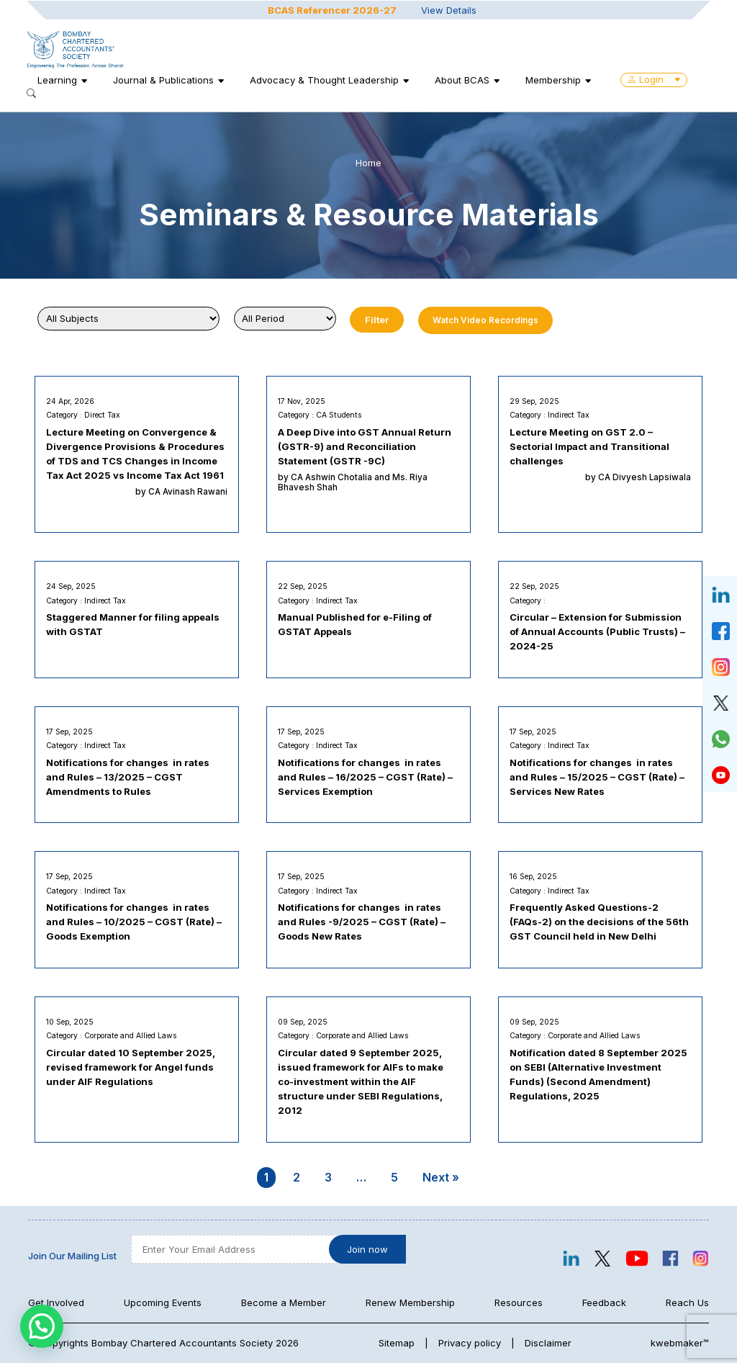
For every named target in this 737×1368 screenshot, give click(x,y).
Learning (58, 80)
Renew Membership (410, 1307)
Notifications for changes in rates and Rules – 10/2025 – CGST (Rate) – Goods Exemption (134, 925)
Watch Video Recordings (485, 320)
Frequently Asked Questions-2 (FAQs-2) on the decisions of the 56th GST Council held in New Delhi (599, 925)
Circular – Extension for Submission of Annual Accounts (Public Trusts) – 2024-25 (598, 633)
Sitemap (397, 1348)
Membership (554, 80)
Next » (440, 1182)
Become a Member (283, 1307)
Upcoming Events (163, 1307)
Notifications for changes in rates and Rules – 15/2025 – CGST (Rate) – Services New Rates (597, 779)
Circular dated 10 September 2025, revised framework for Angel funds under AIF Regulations (131, 1071)
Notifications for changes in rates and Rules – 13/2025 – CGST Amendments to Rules (128, 779)
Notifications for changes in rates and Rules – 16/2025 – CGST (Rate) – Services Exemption (366, 779)
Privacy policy (469, 1348)
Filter (377, 319)
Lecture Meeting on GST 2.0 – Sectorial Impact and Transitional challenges (590, 447)
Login (655, 79)
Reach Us (687, 1307)
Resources (518, 1307)
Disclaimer (548, 1348)
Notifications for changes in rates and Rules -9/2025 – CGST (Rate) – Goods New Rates (362, 925)
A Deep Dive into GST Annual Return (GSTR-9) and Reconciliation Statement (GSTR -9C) (365, 447)
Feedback (604, 1307)
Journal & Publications (164, 80)
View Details (448, 9)
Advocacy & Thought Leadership (325, 80)
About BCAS (463, 80)
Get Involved (56, 1307)
